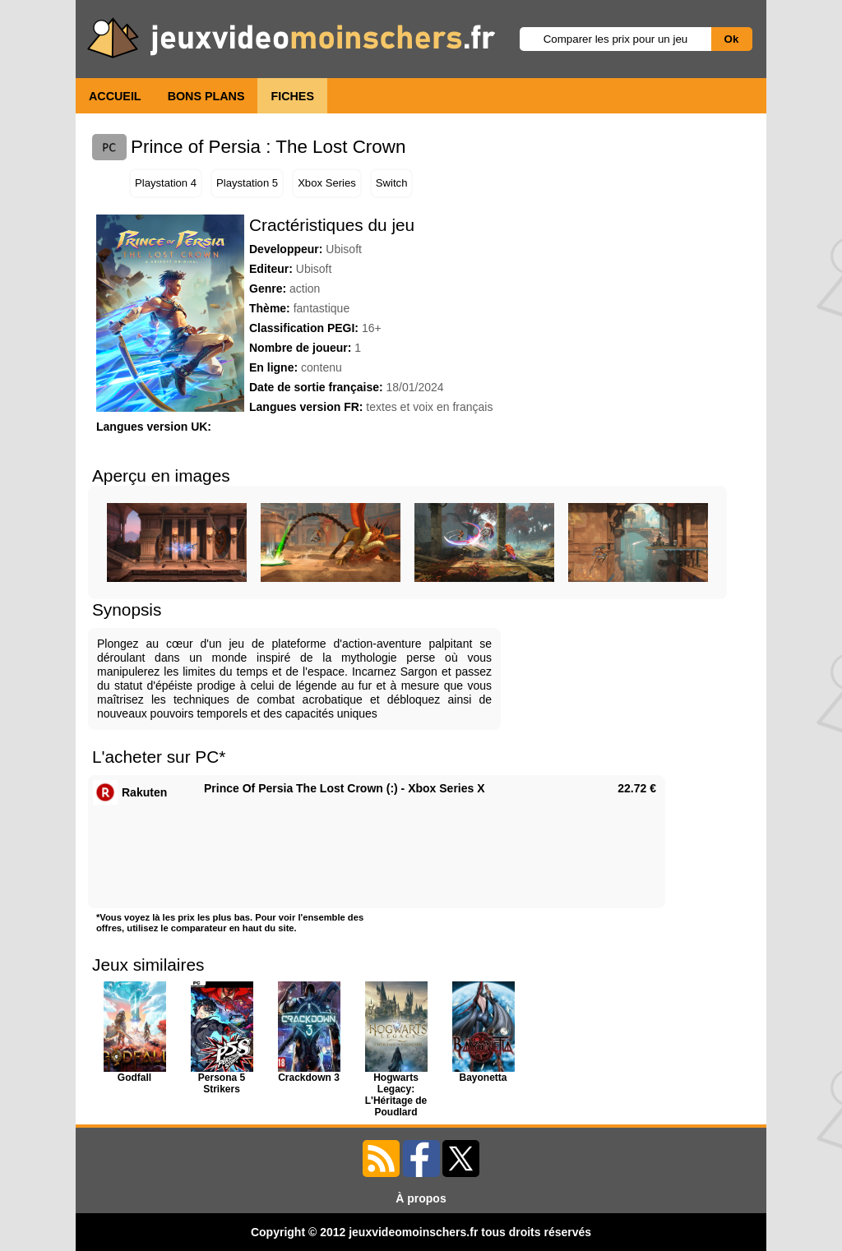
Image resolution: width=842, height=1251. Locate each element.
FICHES (292, 96)
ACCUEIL (115, 96)
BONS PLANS (206, 96)
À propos (421, 1198)
